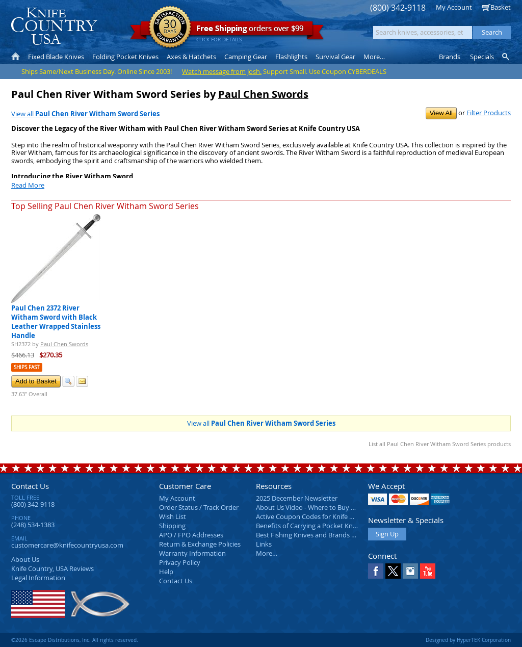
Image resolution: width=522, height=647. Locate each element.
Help (166, 571)
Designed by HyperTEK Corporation (468, 639)
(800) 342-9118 (398, 8)
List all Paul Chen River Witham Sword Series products (440, 444)
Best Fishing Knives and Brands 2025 (311, 534)
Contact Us (30, 486)
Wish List (172, 516)
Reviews (52, 568)
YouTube (427, 571)
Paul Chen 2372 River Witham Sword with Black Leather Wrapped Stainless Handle (55, 321)
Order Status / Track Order (199, 507)
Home (15, 56)
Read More (27, 185)
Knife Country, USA (54, 26)
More (374, 56)
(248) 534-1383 (33, 524)
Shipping (172, 525)
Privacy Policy (179, 562)
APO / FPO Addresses (191, 534)
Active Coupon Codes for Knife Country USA (322, 516)
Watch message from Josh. (222, 71)
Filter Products (488, 112)
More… (266, 553)
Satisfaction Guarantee (170, 28)
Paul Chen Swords (263, 94)
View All (441, 113)
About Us (25, 559)
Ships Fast (27, 367)
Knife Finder (506, 56)
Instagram (410, 571)
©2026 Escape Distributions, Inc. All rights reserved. (74, 639)
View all (85, 113)
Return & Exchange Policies (200, 544)
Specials (482, 56)
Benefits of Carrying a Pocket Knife (308, 525)
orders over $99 (227, 30)
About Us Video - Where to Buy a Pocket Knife (325, 507)
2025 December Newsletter (296, 498)
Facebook (375, 571)
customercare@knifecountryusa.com (67, 545)
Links (264, 544)
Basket (500, 7)
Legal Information (38, 577)
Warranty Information (192, 553)
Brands (449, 56)
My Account (454, 7)
